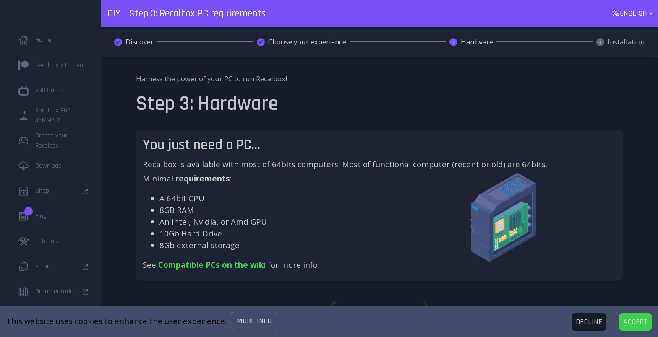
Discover (139, 42)
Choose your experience (307, 42)
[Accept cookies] (635, 322)
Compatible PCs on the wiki (212, 264)
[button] (254, 321)
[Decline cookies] (589, 322)
